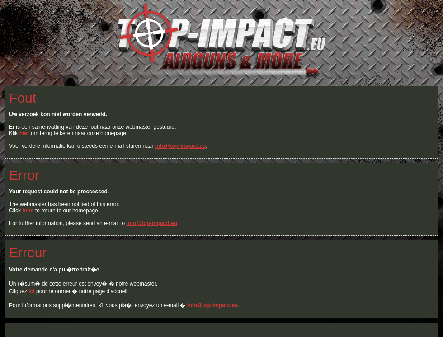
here (27, 210)
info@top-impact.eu (180, 146)
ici (31, 291)
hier (24, 133)
